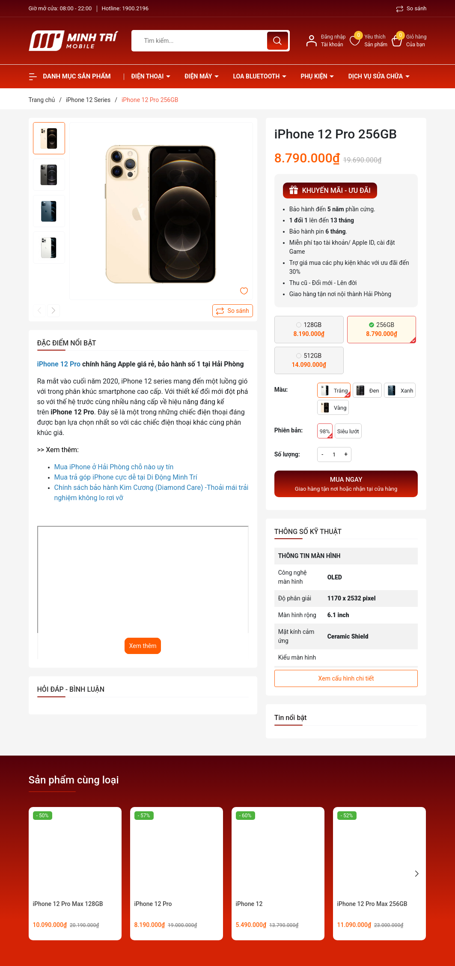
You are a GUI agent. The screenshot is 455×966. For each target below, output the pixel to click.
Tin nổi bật (290, 718)
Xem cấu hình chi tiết (346, 678)
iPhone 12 (249, 903)
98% (326, 433)
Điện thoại (148, 76)
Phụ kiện (314, 76)
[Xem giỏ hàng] (409, 40)
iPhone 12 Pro (153, 903)
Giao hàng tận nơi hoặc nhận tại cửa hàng (346, 483)
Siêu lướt (348, 431)
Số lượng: (287, 454)
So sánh (411, 8)
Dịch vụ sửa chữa (376, 76)
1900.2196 (135, 8)
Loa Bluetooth (257, 76)
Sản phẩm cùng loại (74, 780)
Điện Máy (199, 76)
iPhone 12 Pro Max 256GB (372, 903)
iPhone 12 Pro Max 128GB (68, 903)
